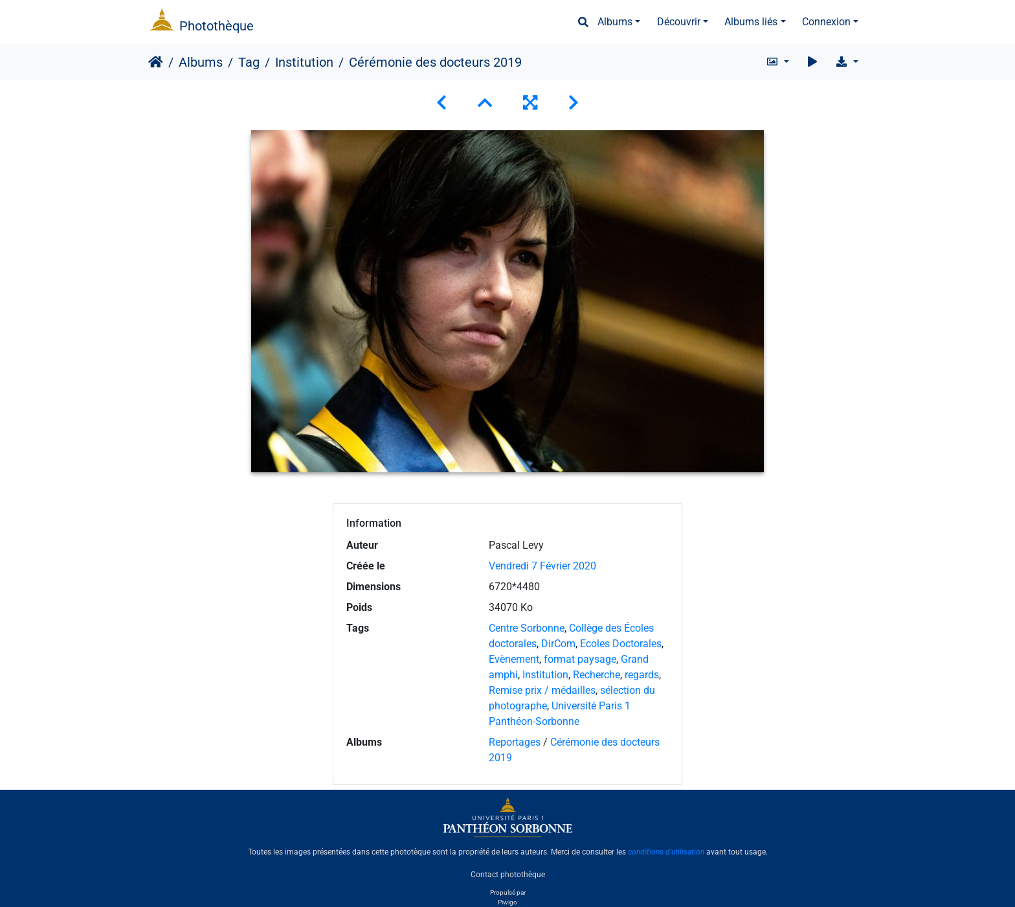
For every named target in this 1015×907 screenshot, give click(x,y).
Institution (304, 62)
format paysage (580, 659)
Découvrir (678, 22)
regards (642, 675)
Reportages (515, 742)
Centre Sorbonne (526, 628)
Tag (249, 62)
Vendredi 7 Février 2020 (542, 566)
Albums (614, 22)
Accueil (155, 62)
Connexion (826, 22)
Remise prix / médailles (542, 690)
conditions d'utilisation (666, 851)
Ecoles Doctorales (621, 643)
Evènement (514, 659)
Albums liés (750, 22)
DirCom (558, 643)
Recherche (596, 675)
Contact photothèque (508, 873)
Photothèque (216, 26)
